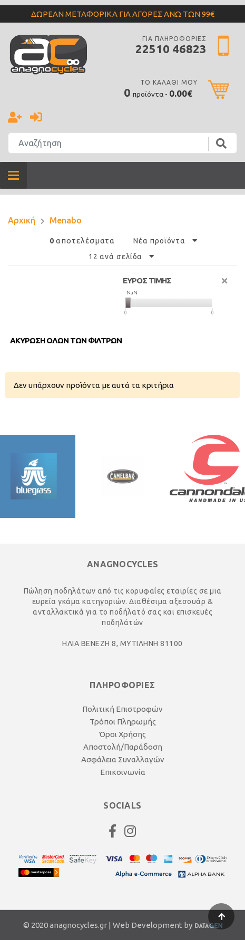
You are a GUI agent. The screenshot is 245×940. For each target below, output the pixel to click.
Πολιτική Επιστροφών (122, 708)
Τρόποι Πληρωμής (123, 721)
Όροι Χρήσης (122, 734)
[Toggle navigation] (13, 175)
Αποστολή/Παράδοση (122, 746)
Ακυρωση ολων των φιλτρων (66, 340)
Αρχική (21, 220)
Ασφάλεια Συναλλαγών (122, 759)
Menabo (66, 220)
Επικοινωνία (122, 772)
